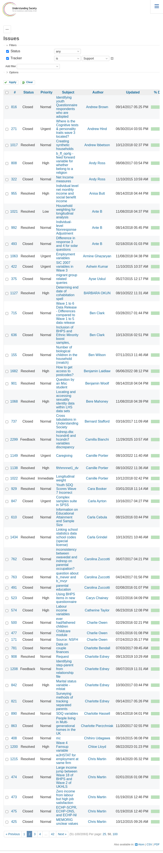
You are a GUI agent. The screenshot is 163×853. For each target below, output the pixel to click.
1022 (14, 478)
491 (14, 587)
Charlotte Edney (97, 656)
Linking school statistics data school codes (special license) (67, 537)
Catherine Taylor (97, 610)
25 (104, 834)
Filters (12, 45)
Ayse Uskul (97, 279)
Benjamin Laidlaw (97, 371)
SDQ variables (67, 713)
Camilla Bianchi (97, 439)
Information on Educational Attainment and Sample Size (67, 517)
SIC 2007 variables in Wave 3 (64, 266)
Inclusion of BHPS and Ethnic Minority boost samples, (67, 334)
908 (14, 656)
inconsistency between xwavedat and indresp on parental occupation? (66, 559)
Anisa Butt (97, 193)
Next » (62, 834)
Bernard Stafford (97, 421)
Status (15, 51)
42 (52, 834)
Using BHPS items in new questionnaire (66, 598)
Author (97, 92)
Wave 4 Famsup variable (62, 746)
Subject (68, 92)
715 (14, 313)
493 (14, 244)
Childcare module (63, 633)
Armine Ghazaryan (97, 256)
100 (115, 834)
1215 (14, 759)
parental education (63, 587)
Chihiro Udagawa (97, 738)
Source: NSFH (67, 639)
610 (14, 517)
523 (14, 598)
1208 (14, 669)
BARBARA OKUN (97, 293)
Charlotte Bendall (97, 648)
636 (14, 335)
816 (14, 107)
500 (14, 622)
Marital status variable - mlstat (66, 685)
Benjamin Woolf (97, 383)
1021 (14, 211)
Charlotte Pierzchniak (97, 726)
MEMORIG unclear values (67, 821)
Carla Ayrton (97, 501)
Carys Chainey (97, 598)
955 (14, 193)
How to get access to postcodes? (65, 371)
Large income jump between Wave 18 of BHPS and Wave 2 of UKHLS (66, 777)
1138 (14, 468)
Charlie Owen (97, 622)
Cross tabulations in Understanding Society (67, 421)
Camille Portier (97, 455)
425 (14, 821)
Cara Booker (97, 489)
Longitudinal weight (65, 478)
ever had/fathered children (65, 622)
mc (58, 738)
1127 (14, 293)
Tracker (16, 58)
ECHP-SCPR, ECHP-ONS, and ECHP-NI (66, 811)
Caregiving (64, 455)
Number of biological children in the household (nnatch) (66, 354)
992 (14, 227)
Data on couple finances (62, 648)
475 (14, 811)
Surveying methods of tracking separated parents (64, 701)
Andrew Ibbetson (97, 145)
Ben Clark (97, 313)
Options (13, 72)
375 (14, 279)
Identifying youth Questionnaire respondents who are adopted (66, 107)
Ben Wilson (97, 355)
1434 (14, 537)
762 (14, 559)
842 (14, 685)
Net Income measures (65, 179)
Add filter (10, 66)
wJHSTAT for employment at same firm (67, 759)
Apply (12, 82)
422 (14, 266)
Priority (46, 92)
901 (14, 383)
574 (14, 610)
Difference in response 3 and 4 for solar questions (67, 243)
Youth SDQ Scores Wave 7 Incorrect (66, 488)
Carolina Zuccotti (97, 559)
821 (14, 701)
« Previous (13, 834)
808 (14, 163)
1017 (14, 145)
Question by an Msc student (65, 383)
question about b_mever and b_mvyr (67, 577)
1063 (14, 256)
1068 (14, 401)
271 (14, 129)
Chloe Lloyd (97, 746)
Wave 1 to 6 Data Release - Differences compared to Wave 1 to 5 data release (66, 313)
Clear (29, 82)
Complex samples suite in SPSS (66, 501)
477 (14, 633)
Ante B (97, 211)
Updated (133, 92)
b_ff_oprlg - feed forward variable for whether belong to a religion (65, 163)
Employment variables (65, 256)
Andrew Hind (97, 129)
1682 (14, 371)
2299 (14, 439)
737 (14, 421)
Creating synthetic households (65, 145)
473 (14, 797)
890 (14, 713)
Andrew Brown (97, 107)
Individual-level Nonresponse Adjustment (66, 227)
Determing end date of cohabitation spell (67, 293)
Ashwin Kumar (97, 266)
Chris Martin (97, 759)
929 (14, 489)
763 (14, 577)
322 (14, 179)
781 (14, 648)
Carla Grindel (97, 537)
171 (14, 639)
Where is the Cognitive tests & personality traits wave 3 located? (67, 128)
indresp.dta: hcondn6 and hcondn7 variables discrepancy (66, 439)
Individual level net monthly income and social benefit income (67, 193)
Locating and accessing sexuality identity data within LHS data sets (66, 401)
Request (62, 656)
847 (14, 501)
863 (14, 726)
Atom (141, 844)
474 (14, 777)
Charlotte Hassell (97, 713)
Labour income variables (63, 610)
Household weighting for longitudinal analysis (66, 211)
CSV (149, 844)
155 (14, 355)
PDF (157, 844)
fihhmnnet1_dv (67, 468)
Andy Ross (97, 163)
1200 (14, 746)
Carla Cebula (97, 517)
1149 (14, 455)
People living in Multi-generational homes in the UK (66, 725)
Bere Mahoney (97, 401)
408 (14, 738)
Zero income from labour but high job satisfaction (65, 797)
